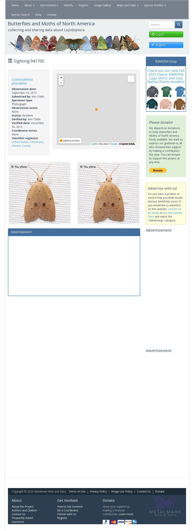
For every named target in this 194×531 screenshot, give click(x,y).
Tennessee (36, 142)
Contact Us (144, 491)
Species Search (20, 14)
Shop (38, 14)
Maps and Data (127, 5)
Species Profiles (155, 5)
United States (20, 142)
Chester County (21, 145)
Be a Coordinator (67, 510)
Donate (51, 14)
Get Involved (49, 5)
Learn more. (126, 514)
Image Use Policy (121, 491)
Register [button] (159, 45)
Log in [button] (157, 34)
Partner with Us (66, 514)
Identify (68, 5)
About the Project (23, 506)
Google (113, 144)
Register (62, 518)
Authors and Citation (24, 510)
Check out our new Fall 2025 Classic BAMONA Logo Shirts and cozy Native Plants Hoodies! (166, 76)
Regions (83, 5)
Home (15, 5)
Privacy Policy (98, 491)
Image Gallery (102, 5)
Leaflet (94, 144)
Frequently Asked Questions (22, 519)
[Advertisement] (74, 265)
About (29, 5)
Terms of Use (77, 491)
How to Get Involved (69, 506)
